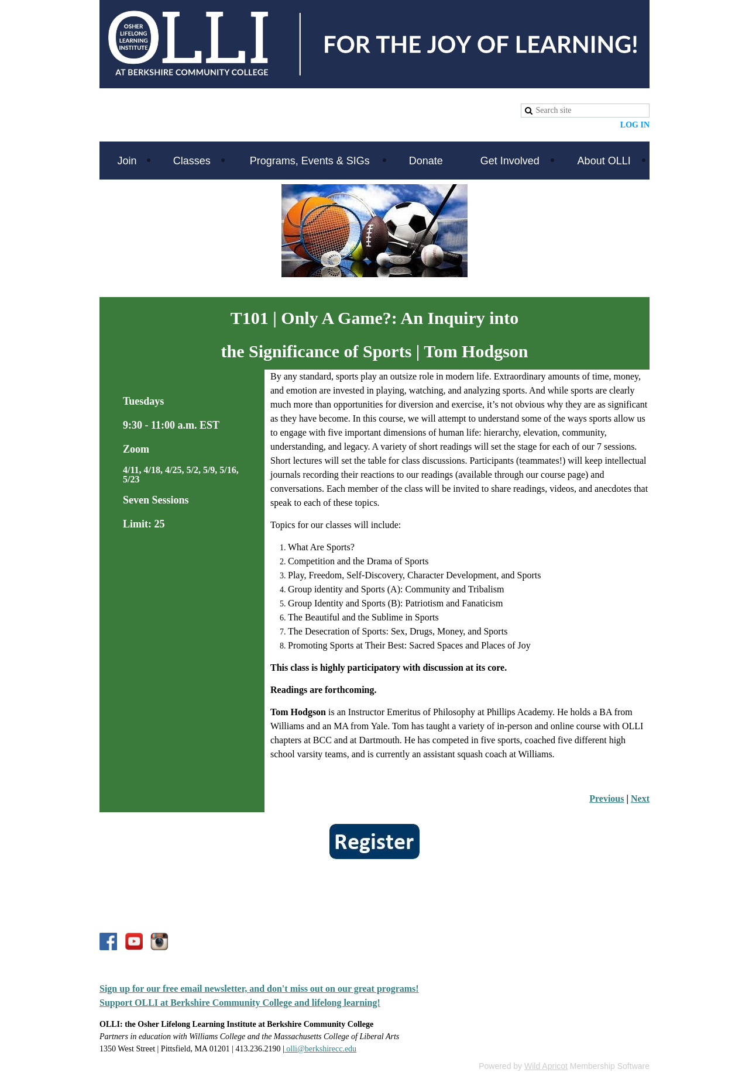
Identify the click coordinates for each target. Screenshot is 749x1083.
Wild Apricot (546, 1066)
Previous (606, 798)
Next (640, 798)
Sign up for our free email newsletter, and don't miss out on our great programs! (259, 989)
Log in (635, 124)
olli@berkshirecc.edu (320, 1048)
